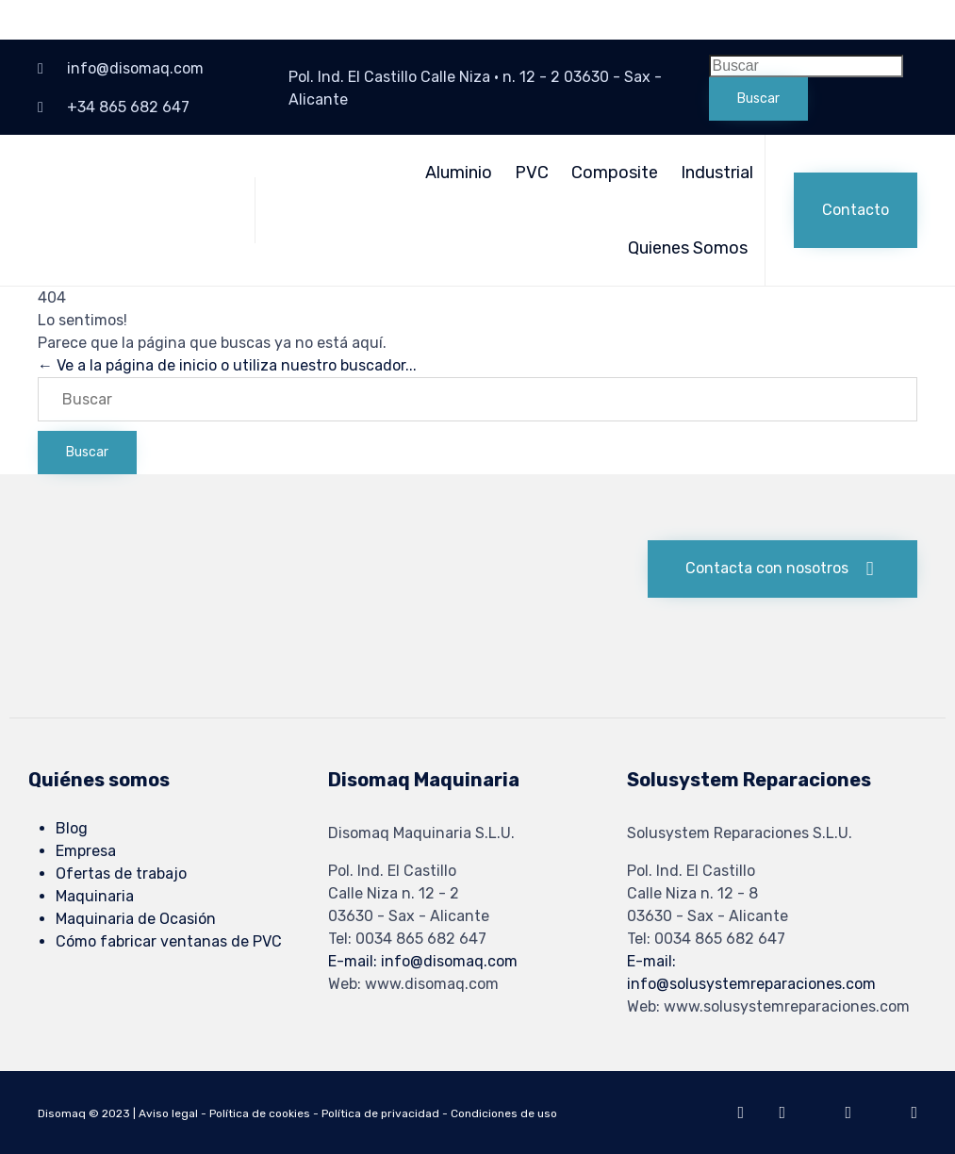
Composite (614, 172)
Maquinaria (95, 896)
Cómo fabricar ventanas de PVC (169, 941)
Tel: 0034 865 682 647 (407, 939)
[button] (855, 210)
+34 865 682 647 (128, 107)
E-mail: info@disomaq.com (423, 961)
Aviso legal (168, 1113)
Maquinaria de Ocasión (136, 919)
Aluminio (458, 172)
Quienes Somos (688, 248)
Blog (72, 828)
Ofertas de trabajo (121, 873)
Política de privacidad (380, 1113)
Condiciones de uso (504, 1113)
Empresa (86, 851)
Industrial (717, 172)
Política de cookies (259, 1113)
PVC (532, 172)
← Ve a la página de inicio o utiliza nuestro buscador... (227, 365)
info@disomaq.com (135, 68)
